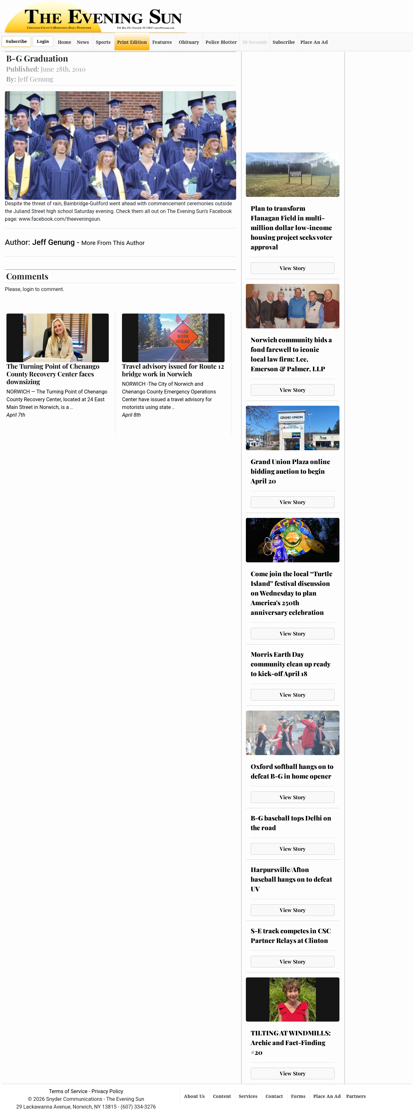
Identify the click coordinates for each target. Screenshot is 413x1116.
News (83, 42)
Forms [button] (299, 1096)
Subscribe (16, 41)
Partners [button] (356, 1096)
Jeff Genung (54, 242)
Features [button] (162, 42)
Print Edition (132, 42)
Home (64, 42)
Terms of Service (68, 1091)
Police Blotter (221, 42)
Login (43, 41)
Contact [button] (275, 1096)
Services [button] (249, 1096)
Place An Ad (314, 42)
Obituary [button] (189, 42)
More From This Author (113, 243)
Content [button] (222, 1096)
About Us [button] (195, 1096)
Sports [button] (103, 42)
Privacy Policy (107, 1091)
